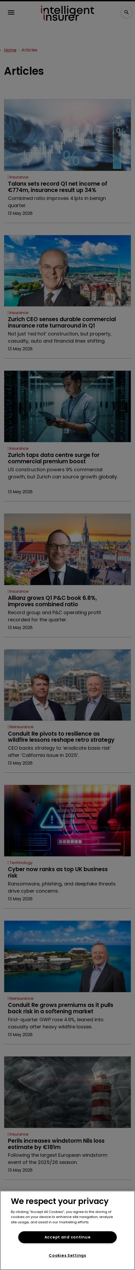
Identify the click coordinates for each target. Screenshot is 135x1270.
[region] (67, 1230)
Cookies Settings (67, 1255)
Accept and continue (67, 1237)
